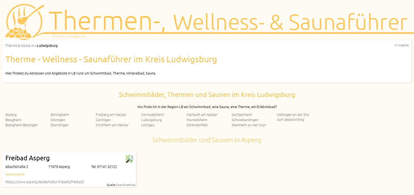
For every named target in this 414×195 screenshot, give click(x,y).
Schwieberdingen (245, 119)
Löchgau (148, 124)
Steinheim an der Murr (249, 124)
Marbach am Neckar (202, 114)
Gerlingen (103, 119)
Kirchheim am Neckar (112, 124)
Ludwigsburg (151, 119)
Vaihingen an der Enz (293, 114)
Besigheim (13, 119)
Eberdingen (59, 124)
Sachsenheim (242, 114)
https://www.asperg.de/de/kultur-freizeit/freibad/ (44, 181)
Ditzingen (58, 119)
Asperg (11, 114)
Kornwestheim (152, 114)
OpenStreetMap (126, 185)
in (19, 45)
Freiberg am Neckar (111, 114)
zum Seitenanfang (290, 119)
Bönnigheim (60, 114)
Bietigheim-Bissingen (21, 124)
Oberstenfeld (197, 124)
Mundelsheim (196, 119)
